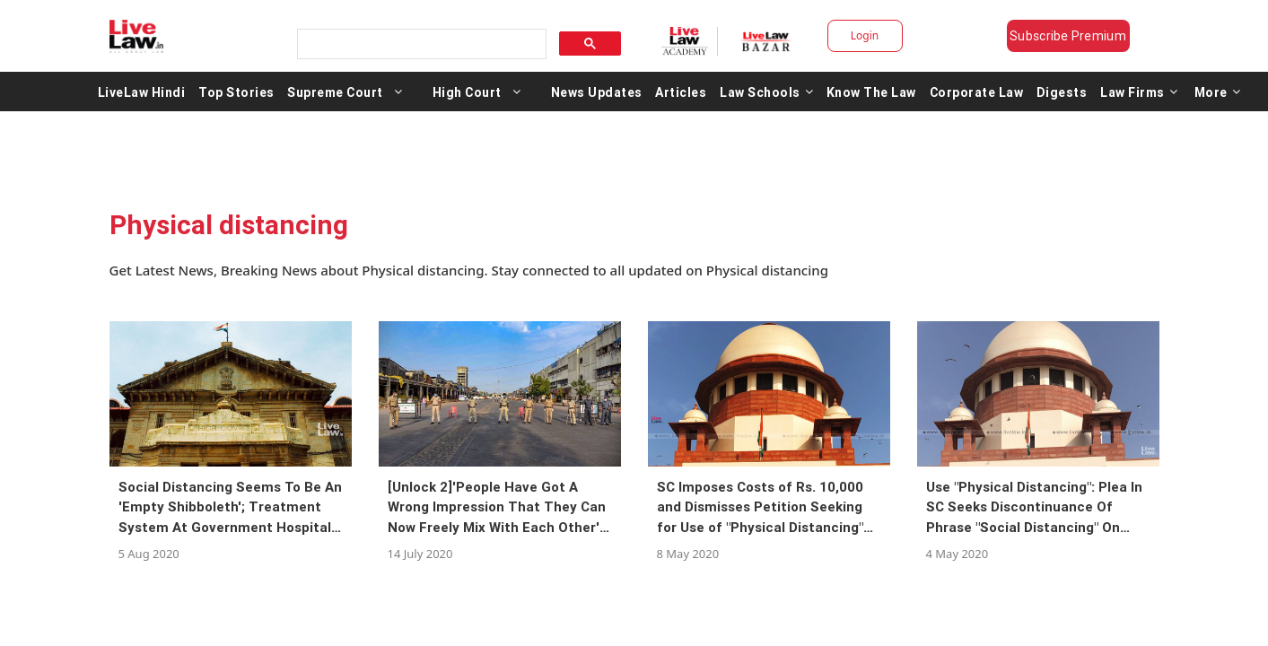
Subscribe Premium (1068, 36)
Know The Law (871, 91)
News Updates (597, 91)
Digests (1062, 91)
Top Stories (236, 91)
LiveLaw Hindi (142, 91)
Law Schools (766, 91)
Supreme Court (335, 91)
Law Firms (1138, 91)
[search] (420, 44)
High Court (467, 91)
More (1217, 91)
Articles (680, 91)
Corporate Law (977, 91)
